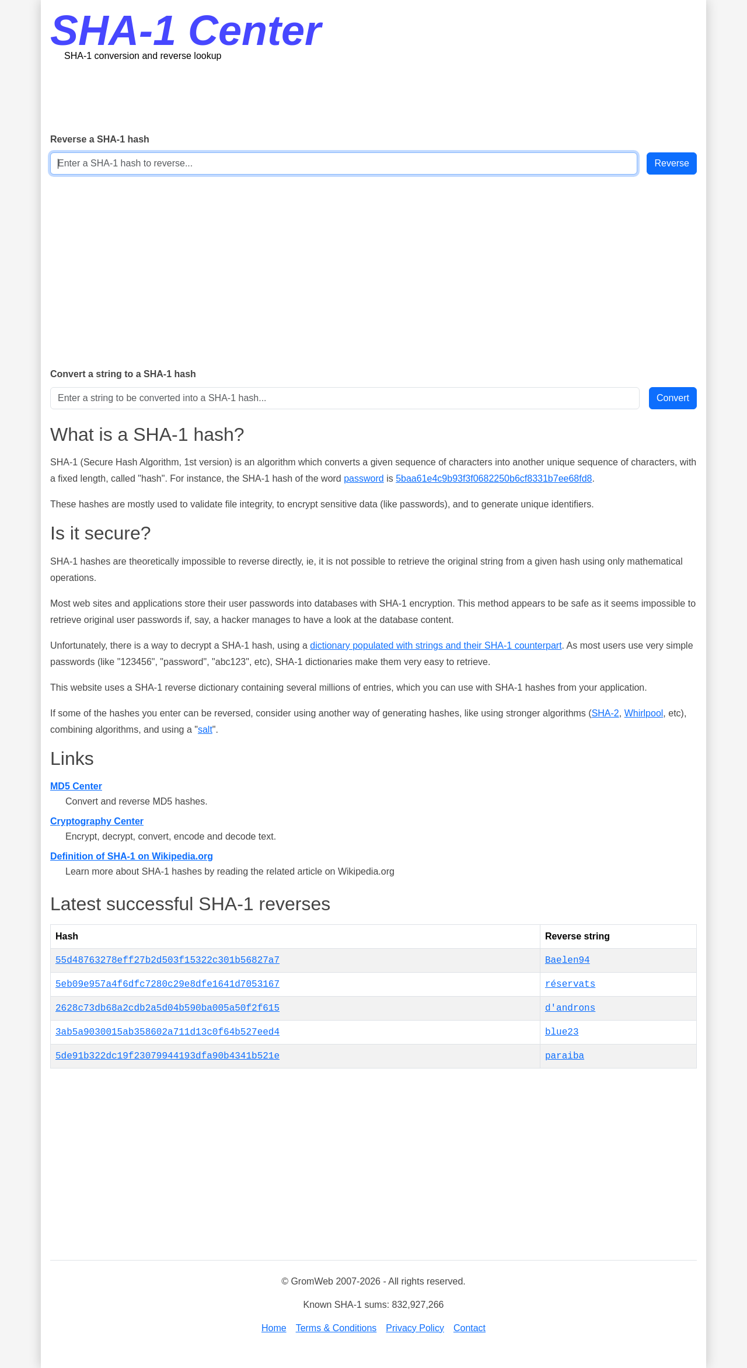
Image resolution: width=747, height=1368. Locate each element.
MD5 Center (76, 786)
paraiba (564, 1056)
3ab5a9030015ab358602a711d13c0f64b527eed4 (167, 1032)
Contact (469, 1328)
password (363, 478)
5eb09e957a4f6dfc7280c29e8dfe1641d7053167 (167, 984)
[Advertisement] (373, 96)
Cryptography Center (97, 821)
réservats (570, 984)
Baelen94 (567, 960)
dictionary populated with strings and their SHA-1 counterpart (435, 645)
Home (274, 1328)
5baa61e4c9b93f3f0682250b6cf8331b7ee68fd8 (494, 478)
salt (205, 730)
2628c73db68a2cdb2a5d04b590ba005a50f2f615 (167, 1008)
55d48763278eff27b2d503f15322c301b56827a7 (167, 960)
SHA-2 (605, 713)
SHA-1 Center (185, 30)
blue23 (562, 1032)
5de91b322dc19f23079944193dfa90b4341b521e (167, 1056)
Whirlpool (644, 713)
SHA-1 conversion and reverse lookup (142, 56)
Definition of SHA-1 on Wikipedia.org (131, 856)
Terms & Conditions (336, 1328)
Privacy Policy (415, 1328)
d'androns (570, 1008)
